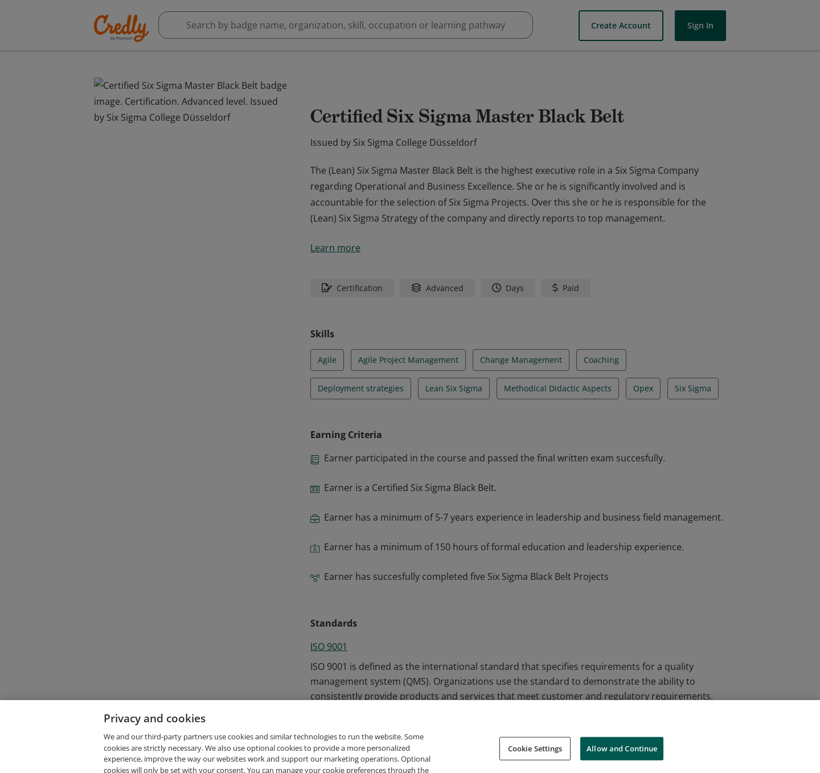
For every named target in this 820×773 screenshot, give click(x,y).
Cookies (566, 760)
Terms (576, 743)
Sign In (700, 24)
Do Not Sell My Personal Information (665, 760)
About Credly (524, 743)
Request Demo (456, 743)
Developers (667, 743)
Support (719, 743)
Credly (123, 28)
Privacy (617, 743)
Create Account (621, 24)
